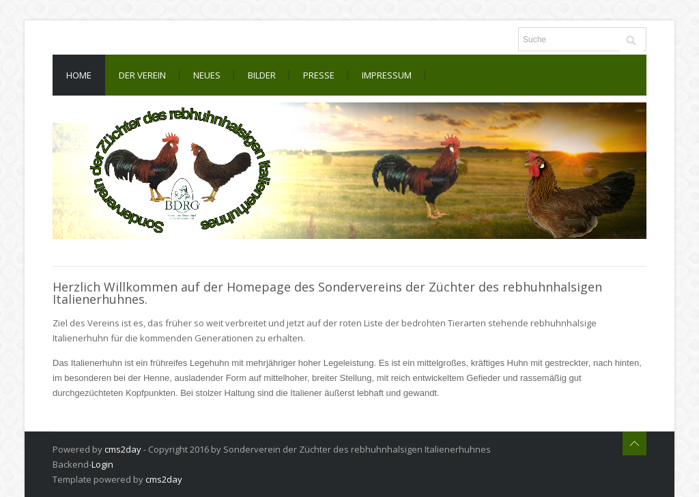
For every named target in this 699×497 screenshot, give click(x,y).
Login (102, 464)
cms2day (122, 449)
